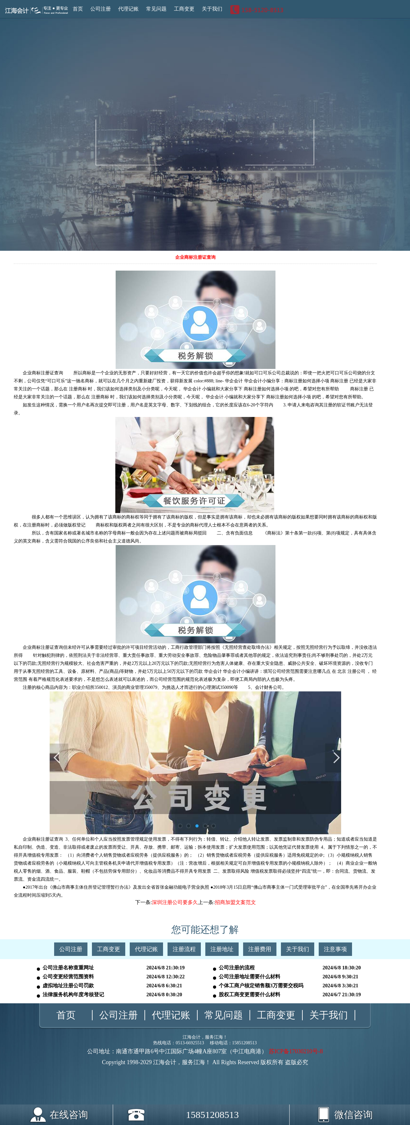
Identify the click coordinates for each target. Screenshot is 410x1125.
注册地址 (222, 949)
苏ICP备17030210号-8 (296, 1051)
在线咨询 (69, 1114)
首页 (78, 9)
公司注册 (100, 9)
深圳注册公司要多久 (175, 902)
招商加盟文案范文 (235, 902)
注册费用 (259, 949)
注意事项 (335, 949)
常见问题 (156, 9)
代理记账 (128, 9)
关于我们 (212, 9)
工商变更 (184, 9)
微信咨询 (335, 1112)
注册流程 (184, 949)
